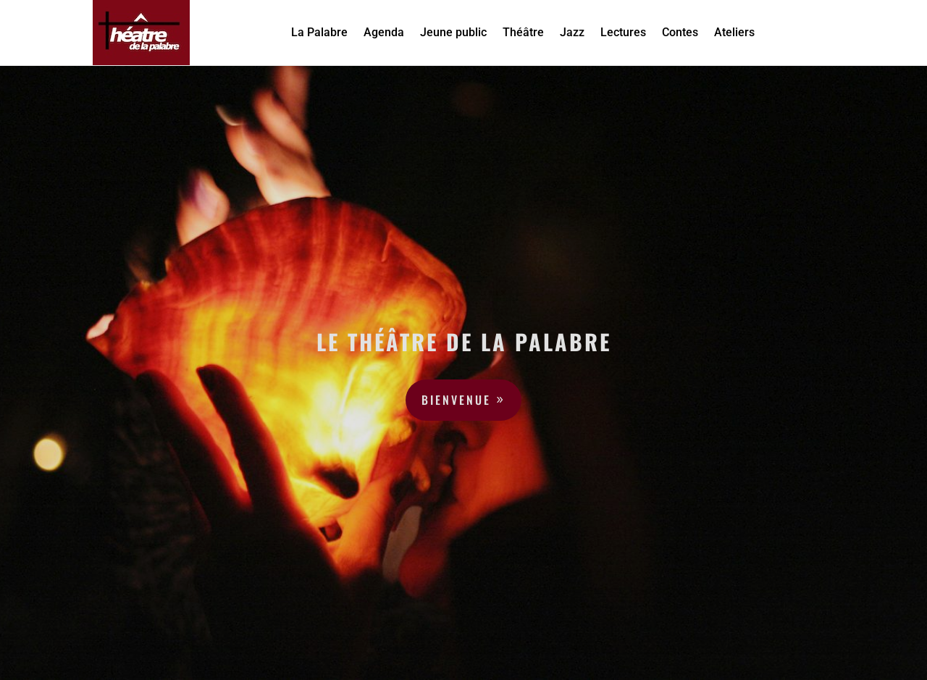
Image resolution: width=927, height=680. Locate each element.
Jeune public (453, 32)
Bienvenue (456, 399)
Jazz (572, 32)
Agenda (384, 32)
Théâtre (523, 32)
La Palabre (319, 32)
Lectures (623, 32)
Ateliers (734, 32)
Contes (680, 32)
